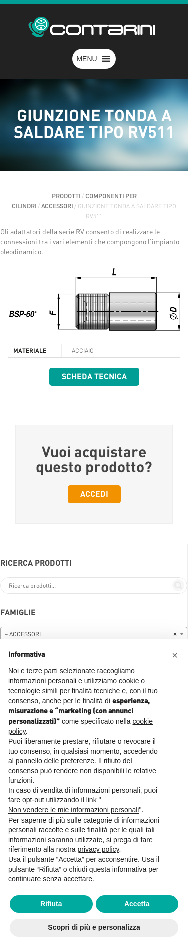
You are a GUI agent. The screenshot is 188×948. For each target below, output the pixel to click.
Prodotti (66, 196)
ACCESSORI (57, 206)
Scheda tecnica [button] (94, 377)
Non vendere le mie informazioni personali (73, 810)
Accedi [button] (94, 494)
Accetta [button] (137, 904)
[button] (86, 59)
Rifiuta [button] (51, 904)
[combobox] (93, 634)
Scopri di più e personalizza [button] (94, 927)
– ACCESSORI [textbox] (91, 634)
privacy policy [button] (98, 849)
